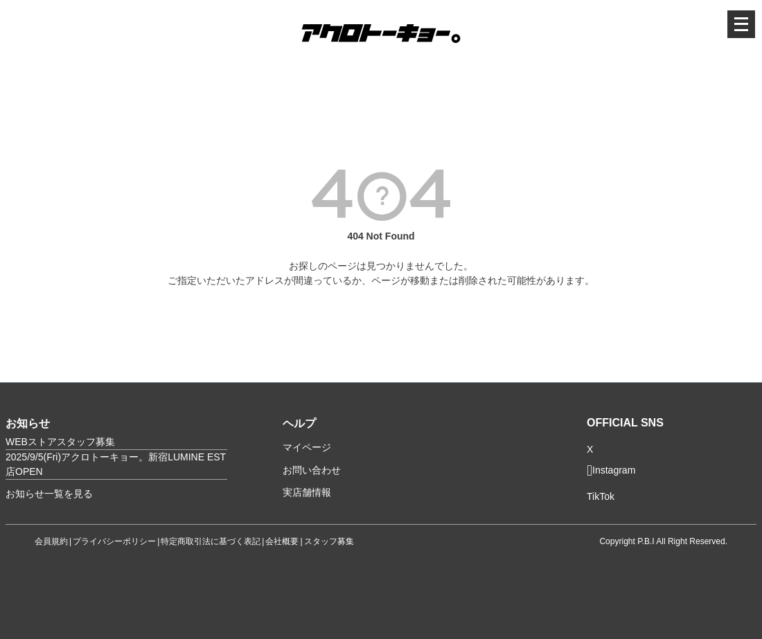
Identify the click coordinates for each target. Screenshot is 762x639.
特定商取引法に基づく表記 (210, 541)
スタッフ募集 (329, 541)
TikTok (600, 497)
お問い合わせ (312, 470)
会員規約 (51, 541)
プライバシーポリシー (114, 541)
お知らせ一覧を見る (49, 493)
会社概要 (282, 541)
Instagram (611, 470)
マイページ (307, 447)
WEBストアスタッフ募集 (60, 441)
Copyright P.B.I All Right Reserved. (663, 541)
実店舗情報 (307, 492)
